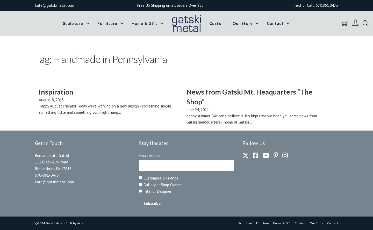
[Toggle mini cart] (345, 23)
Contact (275, 23)
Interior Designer (157, 191)
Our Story (243, 23)
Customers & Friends (161, 178)
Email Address (150, 155)
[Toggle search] (366, 23)
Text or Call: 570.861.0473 (316, 5)
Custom (217, 23)
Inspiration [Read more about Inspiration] (56, 92)
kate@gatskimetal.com (54, 181)
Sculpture (73, 23)
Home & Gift (144, 23)
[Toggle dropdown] (88, 23)
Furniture (107, 23)
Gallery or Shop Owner (162, 184)
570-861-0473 (47, 175)
